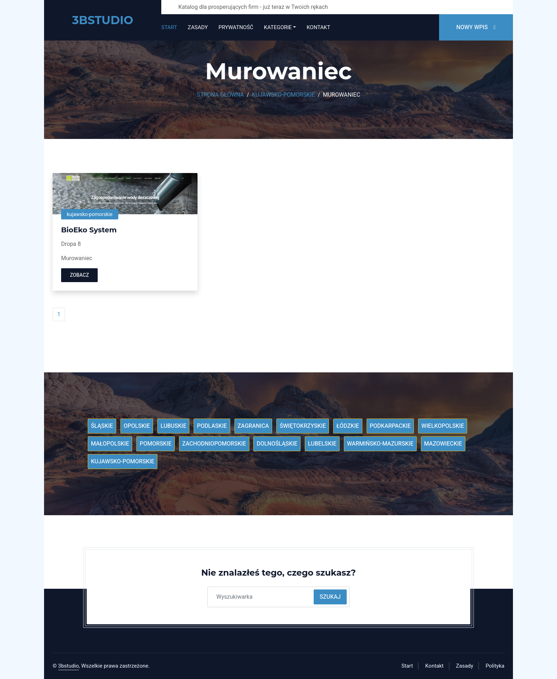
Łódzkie (347, 426)
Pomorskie (155, 444)
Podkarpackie (390, 426)
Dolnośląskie (276, 444)
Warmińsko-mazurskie (380, 444)
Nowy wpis (476, 27)
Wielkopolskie (442, 426)
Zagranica (253, 426)
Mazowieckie (443, 444)
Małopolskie (110, 444)
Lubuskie (173, 426)
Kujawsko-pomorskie (283, 95)
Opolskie (137, 426)
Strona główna (220, 95)
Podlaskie (212, 426)
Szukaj (330, 597)
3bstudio (68, 666)
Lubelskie (322, 444)
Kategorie (278, 27)
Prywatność (235, 27)
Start (169, 27)
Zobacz (79, 275)
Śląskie (102, 426)
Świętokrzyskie (303, 426)
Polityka (495, 666)
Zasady (198, 27)
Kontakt (318, 27)
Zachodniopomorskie (214, 444)
